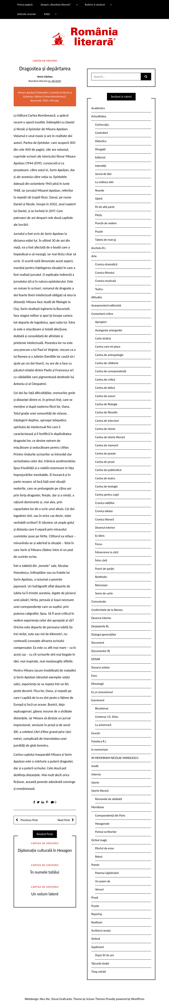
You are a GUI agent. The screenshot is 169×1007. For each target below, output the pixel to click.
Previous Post (29, 820)
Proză (94, 897)
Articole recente (26, 14)
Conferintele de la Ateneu (107, 610)
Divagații (100, 149)
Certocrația (102, 124)
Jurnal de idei (103, 174)
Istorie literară (99, 790)
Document (97, 642)
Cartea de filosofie (106, 412)
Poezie (95, 865)
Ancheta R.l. (98, 248)
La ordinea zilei (104, 182)
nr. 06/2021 (54, 81)
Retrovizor (101, 585)
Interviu (96, 774)
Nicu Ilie (45, 999)
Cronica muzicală (105, 281)
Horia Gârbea (45, 76)
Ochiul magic (99, 840)
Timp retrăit (98, 971)
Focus (98, 544)
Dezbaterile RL (100, 626)
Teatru (99, 289)
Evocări (95, 733)
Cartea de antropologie (109, 355)
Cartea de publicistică (108, 470)
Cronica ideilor (104, 511)
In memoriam (99, 749)
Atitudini (96, 297)
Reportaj (96, 914)
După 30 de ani (104, 955)
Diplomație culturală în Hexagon (45, 850)
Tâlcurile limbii (100, 963)
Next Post (63, 820)
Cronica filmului (104, 272)
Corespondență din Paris (110, 815)
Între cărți (101, 560)
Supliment (97, 947)
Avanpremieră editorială (106, 305)
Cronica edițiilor (105, 503)
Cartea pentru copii (107, 494)
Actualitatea (98, 116)
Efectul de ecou (104, 848)
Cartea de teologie (106, 486)
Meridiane (97, 807)
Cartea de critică (105, 379)
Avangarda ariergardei (108, 330)
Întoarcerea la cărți (106, 552)
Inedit (94, 766)
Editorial (100, 157)
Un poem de (102, 881)
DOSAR (95, 659)
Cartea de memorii (45, 60)
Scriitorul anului (101, 930)
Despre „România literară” (56, 4)
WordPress (137, 999)
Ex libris (100, 536)
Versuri (99, 889)
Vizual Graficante (61, 999)
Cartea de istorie (105, 429)
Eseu (94, 675)
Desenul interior (105, 527)
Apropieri (101, 322)
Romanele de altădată (108, 799)
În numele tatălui (45, 872)
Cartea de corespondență (110, 371)
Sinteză (95, 938)
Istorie (95, 782)
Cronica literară (104, 519)
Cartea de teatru (105, 478)
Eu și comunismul (102, 692)
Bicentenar (101, 708)
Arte (94, 256)
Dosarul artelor (100, 667)
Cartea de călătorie (106, 363)
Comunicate (98, 601)
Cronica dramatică (106, 264)
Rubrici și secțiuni (95, 4)
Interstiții (100, 166)
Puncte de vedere (105, 223)
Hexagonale (102, 823)
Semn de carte (104, 593)
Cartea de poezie (105, 453)
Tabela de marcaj (105, 239)
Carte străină (103, 338)
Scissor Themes (95, 999)
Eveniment (97, 700)
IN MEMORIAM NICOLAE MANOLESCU (114, 758)
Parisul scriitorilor (105, 832)
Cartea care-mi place (107, 346)
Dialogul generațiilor (103, 634)
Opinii (98, 198)
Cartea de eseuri (105, 396)
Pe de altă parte (104, 207)
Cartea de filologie (106, 404)
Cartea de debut (105, 387)
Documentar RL (100, 651)
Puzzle (99, 231)
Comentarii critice (102, 314)
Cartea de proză (104, 462)
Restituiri (96, 922)
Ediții (47, 14)
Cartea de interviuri (107, 420)
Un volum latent (44, 894)
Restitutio (101, 577)
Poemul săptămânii (107, 873)
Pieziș (98, 215)
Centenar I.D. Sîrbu (106, 717)
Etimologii (97, 684)
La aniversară (103, 725)
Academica (98, 108)
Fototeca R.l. (99, 741)
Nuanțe (99, 190)
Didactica (100, 141)
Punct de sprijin (104, 569)
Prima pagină (24, 4)
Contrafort (101, 133)
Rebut (98, 856)
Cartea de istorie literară (110, 437)
